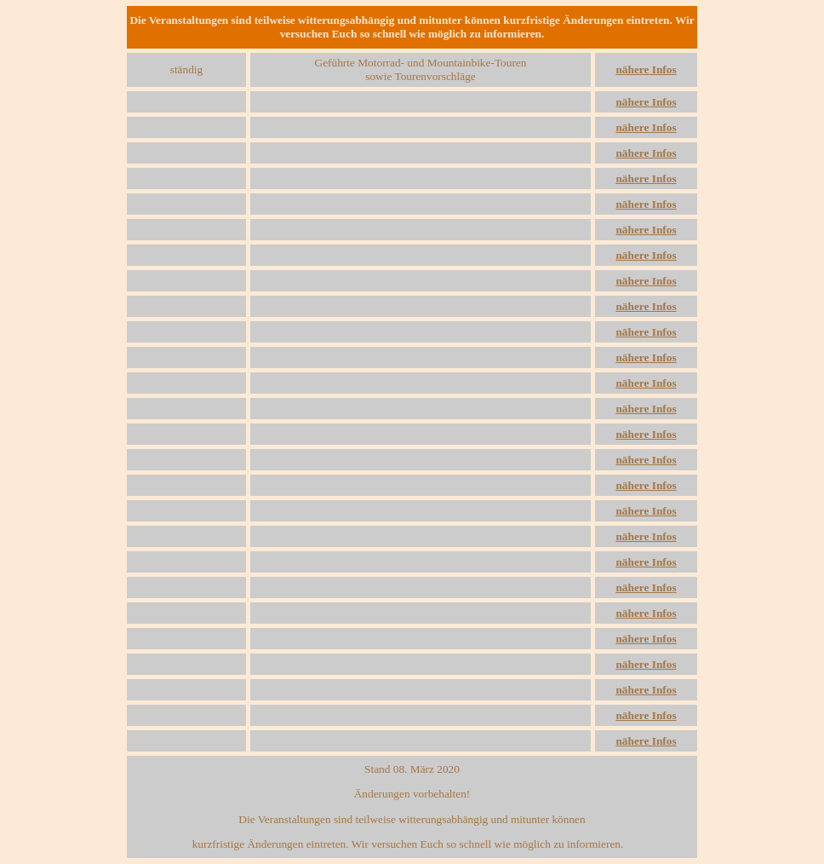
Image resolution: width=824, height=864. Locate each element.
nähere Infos (645, 69)
